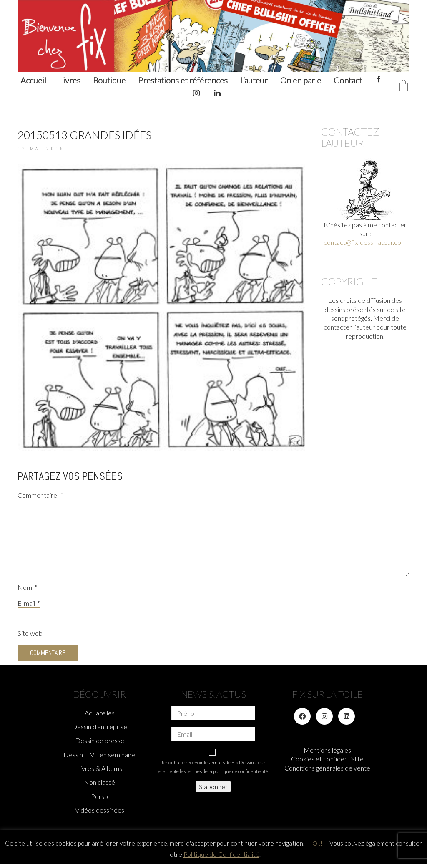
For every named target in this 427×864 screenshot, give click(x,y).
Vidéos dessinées (99, 810)
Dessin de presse (99, 740)
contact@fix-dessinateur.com (365, 242)
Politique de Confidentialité (221, 854)
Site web (30, 633)
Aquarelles (100, 713)
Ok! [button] (317, 843)
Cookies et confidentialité (327, 759)
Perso (99, 796)
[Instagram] (324, 716)
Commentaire (40, 495)
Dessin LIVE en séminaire (99, 754)
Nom (27, 587)
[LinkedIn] (346, 716)
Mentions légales (327, 750)
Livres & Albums (99, 768)
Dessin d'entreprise (99, 726)
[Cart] (403, 86)
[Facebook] (302, 716)
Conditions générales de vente (327, 768)
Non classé (99, 782)
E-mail (29, 603)
